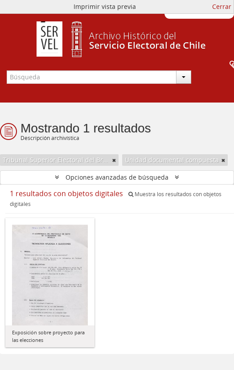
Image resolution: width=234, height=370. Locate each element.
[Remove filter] (114, 160)
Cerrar (221, 6)
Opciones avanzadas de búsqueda (117, 177)
